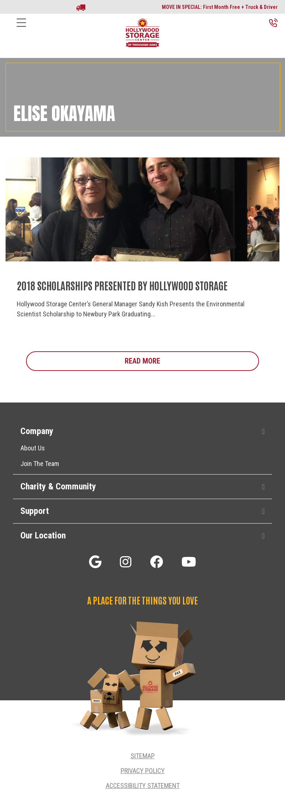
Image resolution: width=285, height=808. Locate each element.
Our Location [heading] (43, 535)
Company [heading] (36, 431)
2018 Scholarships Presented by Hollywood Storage (122, 285)
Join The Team (39, 463)
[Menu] (21, 28)
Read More (192, 360)
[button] (263, 431)
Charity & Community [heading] (58, 486)
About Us (32, 448)
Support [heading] (34, 511)
